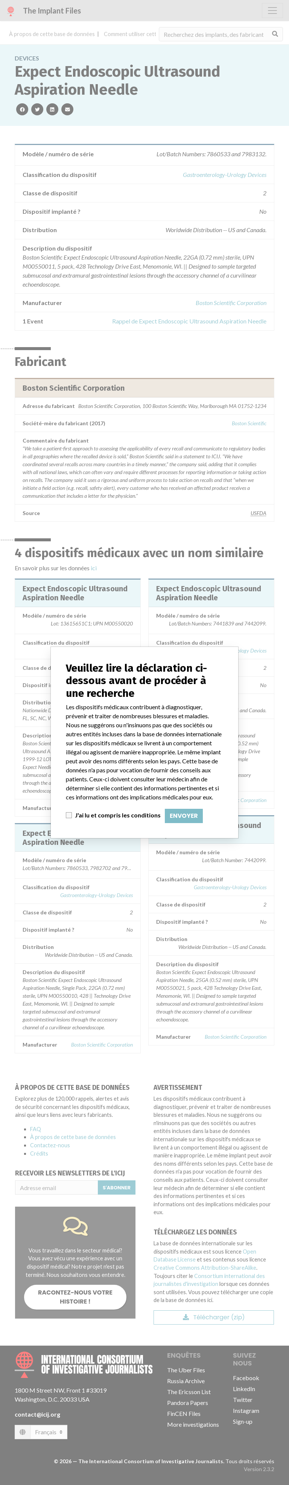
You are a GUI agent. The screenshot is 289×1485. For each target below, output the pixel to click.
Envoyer (184, 815)
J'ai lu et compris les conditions (118, 815)
